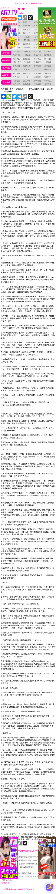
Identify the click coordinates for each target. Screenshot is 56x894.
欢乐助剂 (26, 84)
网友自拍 (26, 73)
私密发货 (37, 84)
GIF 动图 (6, 60)
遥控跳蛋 (48, 73)
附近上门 (26, 22)
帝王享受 (37, 25)
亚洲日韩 (26, 33)
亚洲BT (27, 69)
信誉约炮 (26, 25)
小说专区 (6, 53)
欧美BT (37, 69)
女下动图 (48, 59)
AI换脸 (26, 37)
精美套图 (48, 66)
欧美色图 (26, 44)
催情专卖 (16, 81)
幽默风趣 (37, 55)
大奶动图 (16, 59)
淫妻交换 (48, 55)
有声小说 (16, 66)
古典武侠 (26, 51)
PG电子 (27, 77)
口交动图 (37, 62)
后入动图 (26, 62)
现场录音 (26, 66)
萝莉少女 (37, 40)
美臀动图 (37, 59)
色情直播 (37, 30)
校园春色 (48, 51)
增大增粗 (37, 81)
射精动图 (48, 62)
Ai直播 (5, 75)
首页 (11, 89)
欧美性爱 (37, 33)
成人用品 (6, 82)
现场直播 (37, 73)
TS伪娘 (27, 40)
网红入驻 (16, 73)
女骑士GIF (16, 62)
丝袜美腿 (37, 44)
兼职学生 (37, 22)
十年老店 (48, 81)
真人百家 (16, 77)
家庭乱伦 (16, 55)
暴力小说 (37, 51)
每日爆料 (48, 77)
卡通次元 (37, 47)
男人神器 (26, 81)
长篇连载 (26, 55)
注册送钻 (37, 77)
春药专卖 (48, 84)
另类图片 (26, 47)
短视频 (37, 37)
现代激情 (16, 51)
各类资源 (6, 68)
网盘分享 (48, 69)
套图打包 (16, 69)
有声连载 (37, 66)
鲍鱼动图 (26, 59)
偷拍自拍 (26, 30)
